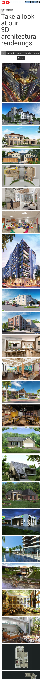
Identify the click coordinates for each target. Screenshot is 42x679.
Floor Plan (28, 53)
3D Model (11, 53)
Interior (36, 53)
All (3, 53)
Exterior (19, 53)
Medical (20, 58)
